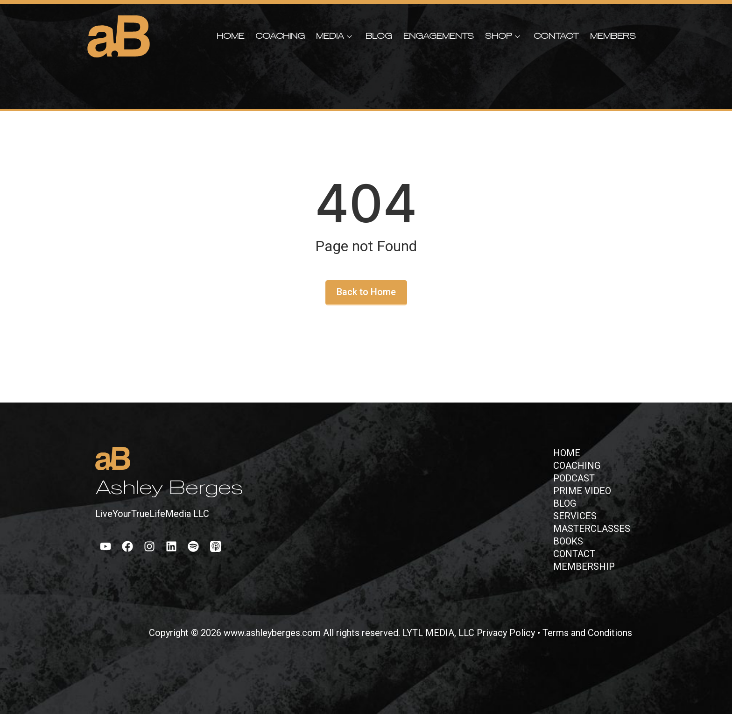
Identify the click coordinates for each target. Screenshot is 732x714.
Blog (379, 36)
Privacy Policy (506, 632)
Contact (556, 36)
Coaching (280, 36)
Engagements (438, 36)
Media (335, 36)
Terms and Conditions (587, 632)
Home (230, 36)
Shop (503, 36)
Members (613, 36)
